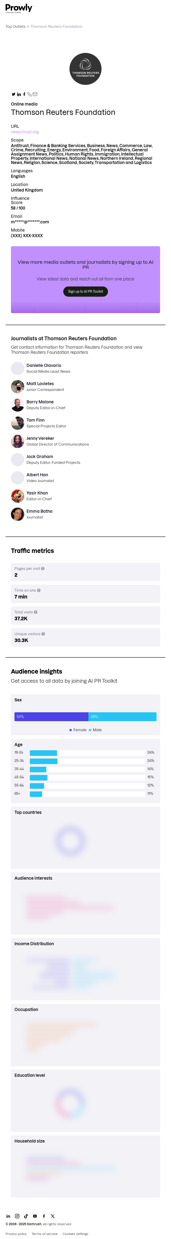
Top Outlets (16, 26)
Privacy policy (16, 1233)
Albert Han (37, 475)
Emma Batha (39, 511)
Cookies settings (75, 1233)
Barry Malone (40, 402)
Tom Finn (35, 420)
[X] (52, 1216)
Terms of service (45, 1233)
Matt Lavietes (40, 384)
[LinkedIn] (8, 1216)
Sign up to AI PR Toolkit (85, 291)
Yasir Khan (37, 493)
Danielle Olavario (43, 365)
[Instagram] (17, 1216)
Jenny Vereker (40, 438)
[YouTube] (35, 1216)
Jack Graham (39, 456)
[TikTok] (26, 1216)
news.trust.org (25, 132)
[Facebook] (44, 1216)
